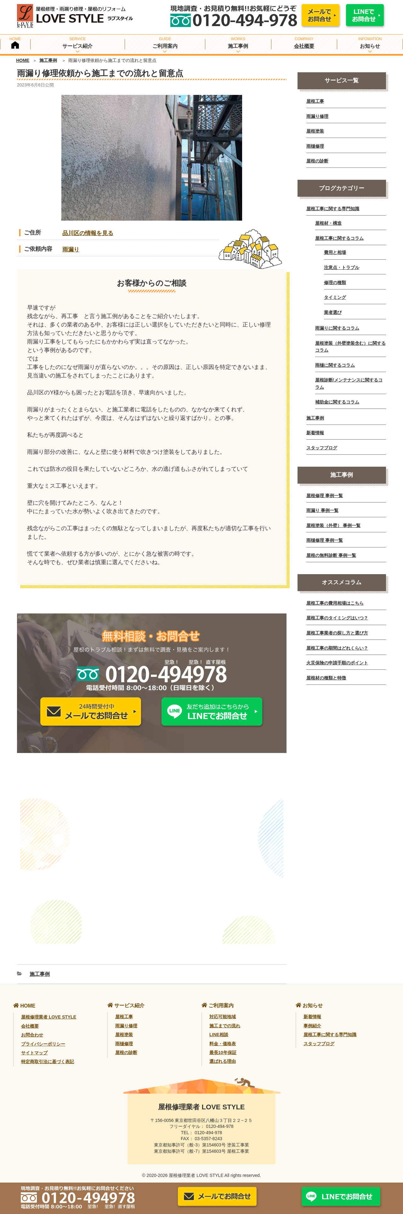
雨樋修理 (315, 146)
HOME (22, 60)
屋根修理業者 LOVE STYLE (48, 1009)
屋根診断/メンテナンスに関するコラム (349, 383)
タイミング (335, 297)
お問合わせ (32, 1027)
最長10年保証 (222, 1044)
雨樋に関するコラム (335, 365)
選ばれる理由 (222, 1054)
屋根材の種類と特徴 (326, 677)
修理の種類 (335, 282)
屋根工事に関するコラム (339, 238)
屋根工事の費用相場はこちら (335, 603)
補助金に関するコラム (337, 401)
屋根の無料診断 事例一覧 (331, 555)
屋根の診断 (317, 160)
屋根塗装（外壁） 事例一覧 (333, 525)
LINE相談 (218, 1027)
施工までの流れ (224, 1018)
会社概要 (304, 46)
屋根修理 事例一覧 (324, 495)
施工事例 (48, 60)
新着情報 (315, 432)
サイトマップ (34, 1045)
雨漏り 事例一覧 (322, 510)
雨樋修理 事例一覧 (324, 540)
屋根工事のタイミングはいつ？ (337, 617)
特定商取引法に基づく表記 (47, 1054)
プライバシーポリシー (43, 1036)
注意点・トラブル (341, 267)
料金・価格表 (222, 1036)
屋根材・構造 (328, 223)
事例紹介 (312, 1018)
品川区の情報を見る (87, 233)
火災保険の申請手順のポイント (337, 662)
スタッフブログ (321, 447)
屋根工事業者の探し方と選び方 (337, 632)
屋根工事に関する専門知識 (332, 208)
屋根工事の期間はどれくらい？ (337, 648)
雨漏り (70, 249)
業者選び (333, 312)
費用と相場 (335, 252)
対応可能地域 (222, 1009)
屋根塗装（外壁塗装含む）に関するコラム (350, 347)
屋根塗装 (315, 131)
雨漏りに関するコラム (337, 328)
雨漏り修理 (317, 116)
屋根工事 (315, 101)
